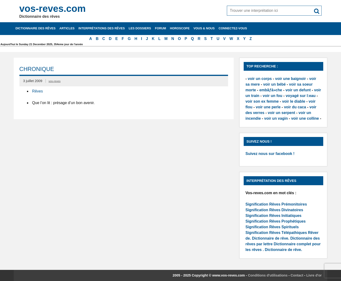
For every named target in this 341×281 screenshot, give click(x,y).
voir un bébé (274, 84)
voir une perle (268, 107)
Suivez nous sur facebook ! (269, 154)
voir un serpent (281, 113)
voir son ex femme (262, 101)
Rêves (37, 91)
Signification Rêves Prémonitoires (276, 204)
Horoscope (180, 28)
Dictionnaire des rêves (35, 28)
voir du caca (295, 107)
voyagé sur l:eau (300, 96)
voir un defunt (298, 90)
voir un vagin (276, 118)
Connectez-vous (233, 28)
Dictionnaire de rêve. (270, 238)
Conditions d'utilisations (267, 275)
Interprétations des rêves (101, 28)
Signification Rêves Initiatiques (273, 216)
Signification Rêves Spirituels (272, 227)
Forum (160, 28)
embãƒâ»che (270, 90)
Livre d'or (314, 275)
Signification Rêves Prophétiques (275, 221)
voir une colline (305, 118)
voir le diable (293, 101)
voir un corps (260, 79)
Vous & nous (204, 28)
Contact (297, 275)
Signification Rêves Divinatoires (274, 210)
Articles (67, 28)
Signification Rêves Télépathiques (276, 233)
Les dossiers (140, 28)
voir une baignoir (290, 79)
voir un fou (272, 96)
